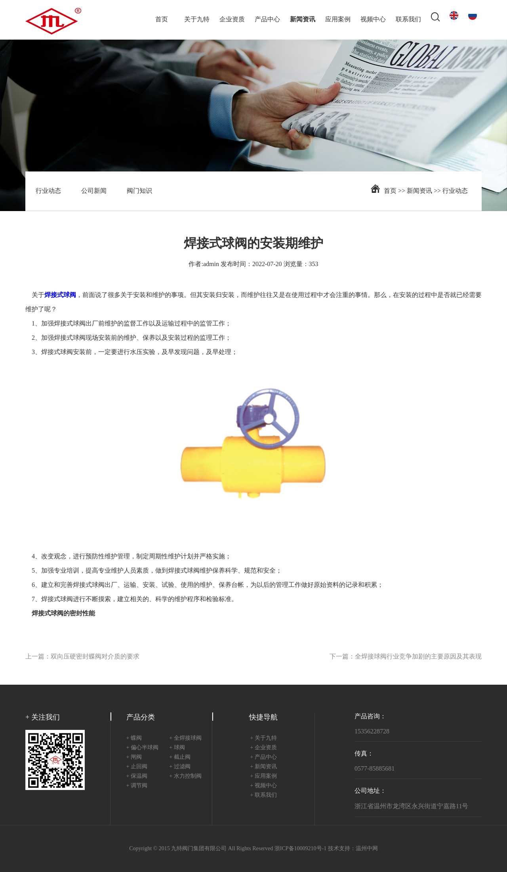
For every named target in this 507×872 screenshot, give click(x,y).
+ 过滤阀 (179, 767)
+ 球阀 (177, 748)
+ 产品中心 (263, 757)
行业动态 (48, 191)
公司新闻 (94, 191)
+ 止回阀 (136, 767)
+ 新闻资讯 (263, 767)
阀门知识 (139, 191)
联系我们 (408, 19)
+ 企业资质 (263, 748)
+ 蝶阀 (134, 738)
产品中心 (267, 19)
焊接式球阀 (70, 323)
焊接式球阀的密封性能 (63, 613)
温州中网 (367, 849)
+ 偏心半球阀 (142, 748)
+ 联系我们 (263, 795)
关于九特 (197, 19)
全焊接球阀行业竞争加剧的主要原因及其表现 (418, 656)
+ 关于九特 (263, 738)
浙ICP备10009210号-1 (300, 849)
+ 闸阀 (134, 757)
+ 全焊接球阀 (185, 738)
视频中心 (373, 19)
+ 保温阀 (136, 776)
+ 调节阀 (136, 786)
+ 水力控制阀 (185, 776)
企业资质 (232, 19)
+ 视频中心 (263, 786)
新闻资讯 (302, 19)
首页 (161, 19)
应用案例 (338, 19)
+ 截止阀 (179, 757)
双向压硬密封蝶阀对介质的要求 (95, 656)
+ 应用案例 (263, 776)
